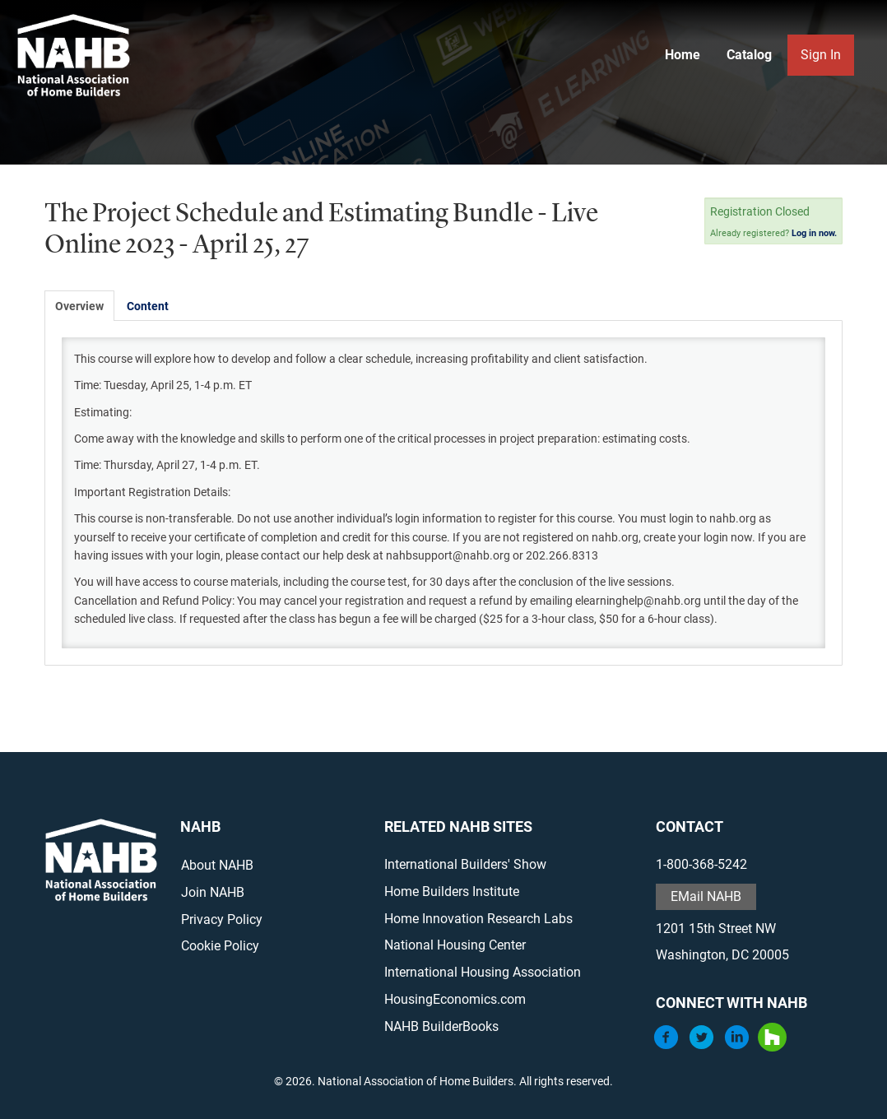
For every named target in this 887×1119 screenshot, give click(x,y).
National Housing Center (455, 945)
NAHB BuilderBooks (441, 1026)
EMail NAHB (706, 896)
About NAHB (217, 865)
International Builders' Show (465, 864)
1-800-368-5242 (701, 864)
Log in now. (814, 233)
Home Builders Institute (451, 891)
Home (682, 55)
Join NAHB (212, 892)
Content (148, 306)
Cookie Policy (220, 946)
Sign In (821, 55)
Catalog (749, 55)
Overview (79, 306)
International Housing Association (482, 972)
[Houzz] (772, 1047)
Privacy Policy (221, 919)
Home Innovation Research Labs (478, 918)
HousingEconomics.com (455, 999)
